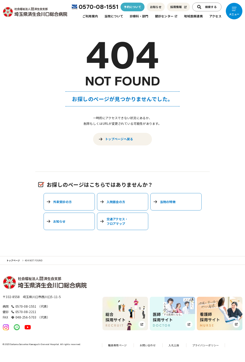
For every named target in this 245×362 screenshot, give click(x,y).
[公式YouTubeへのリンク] (27, 327)
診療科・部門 (139, 16)
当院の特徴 (164, 202)
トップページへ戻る (116, 139)
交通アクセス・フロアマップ (114, 221)
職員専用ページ (117, 345)
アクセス (215, 16)
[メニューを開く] (234, 11)
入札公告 (173, 345)
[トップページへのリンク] (35, 12)
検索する (207, 7)
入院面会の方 (112, 202)
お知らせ (156, 7)
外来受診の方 (59, 202)
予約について (132, 7)
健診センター (166, 16)
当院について (113, 16)
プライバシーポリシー (205, 345)
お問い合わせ (148, 345)
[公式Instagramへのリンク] (6, 327)
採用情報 (178, 7)
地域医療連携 (193, 16)
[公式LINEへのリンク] (17, 327)
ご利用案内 (90, 16)
